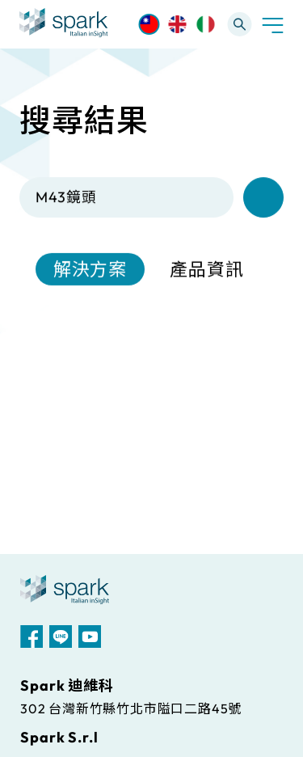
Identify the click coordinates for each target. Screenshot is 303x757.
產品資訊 (207, 270)
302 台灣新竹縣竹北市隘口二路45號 (131, 708)
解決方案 (90, 270)
